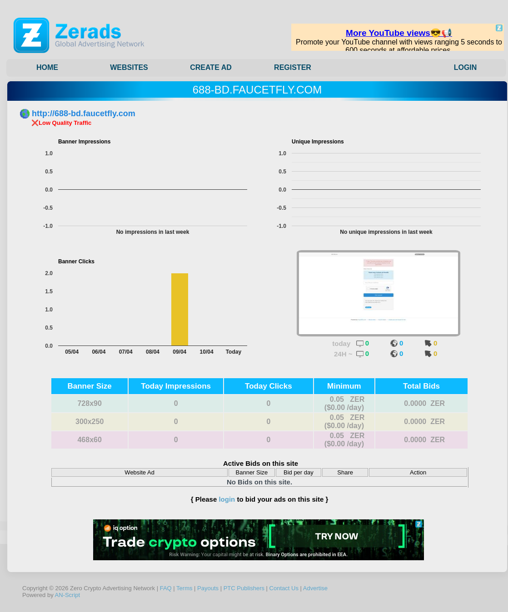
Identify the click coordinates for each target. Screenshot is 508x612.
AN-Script (67, 595)
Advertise (315, 588)
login (227, 499)
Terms (184, 588)
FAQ (166, 588)
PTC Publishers (244, 588)
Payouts (208, 588)
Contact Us (284, 588)
